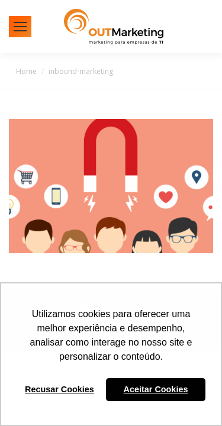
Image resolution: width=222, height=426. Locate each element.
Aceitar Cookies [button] (156, 389)
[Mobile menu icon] (20, 26)
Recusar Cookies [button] (59, 389)
